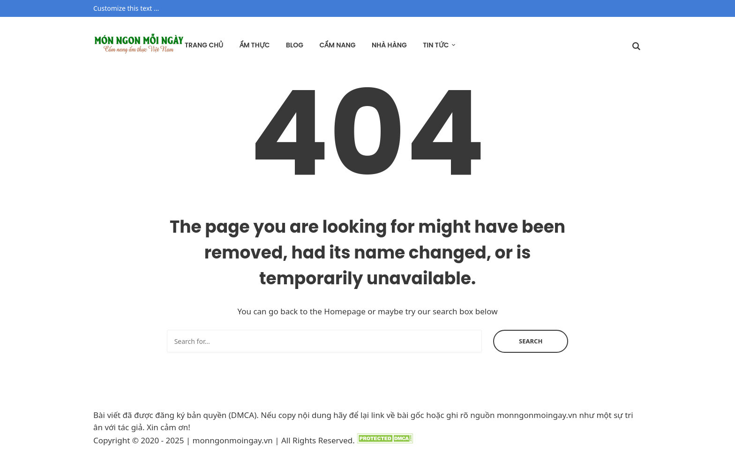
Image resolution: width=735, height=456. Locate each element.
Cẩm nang (337, 45)
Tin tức (436, 45)
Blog (294, 45)
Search (530, 341)
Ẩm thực (255, 45)
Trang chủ (204, 45)
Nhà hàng (389, 45)
